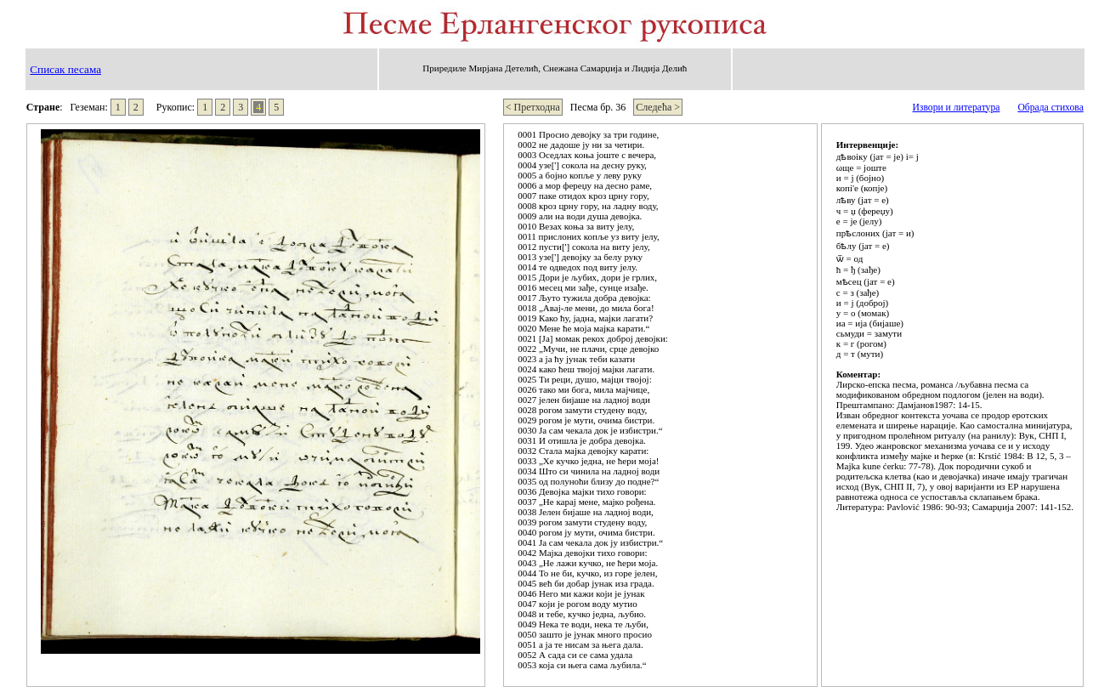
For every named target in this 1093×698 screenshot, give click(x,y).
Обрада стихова (1050, 107)
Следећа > (658, 107)
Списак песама (65, 69)
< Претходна (533, 107)
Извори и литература (956, 107)
